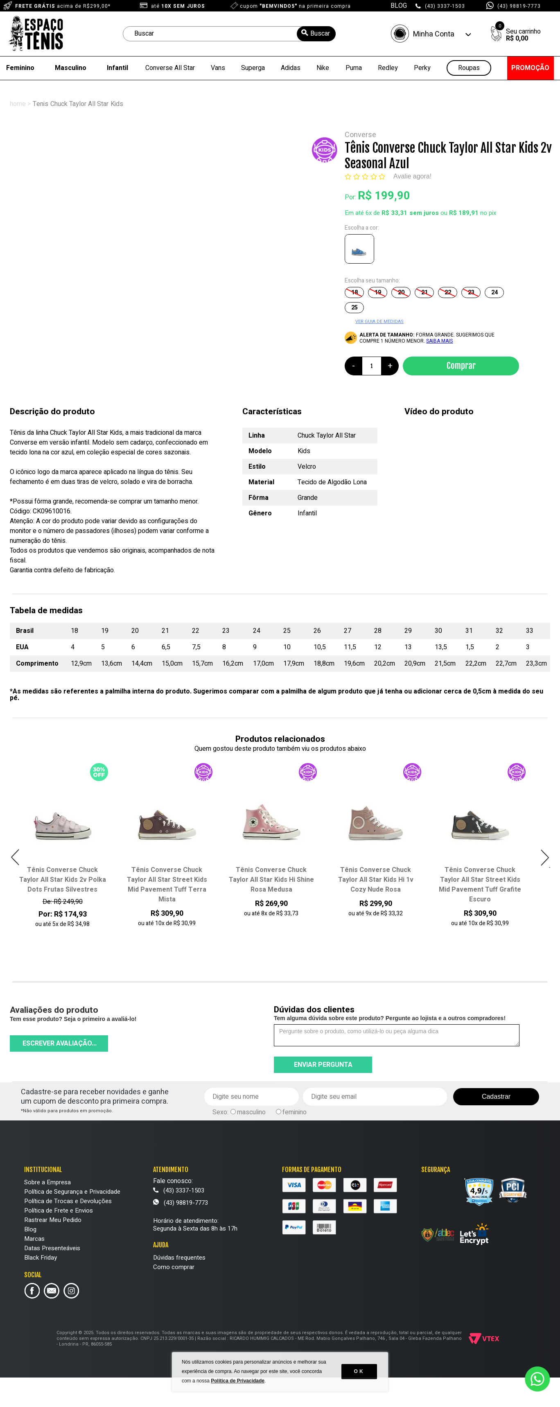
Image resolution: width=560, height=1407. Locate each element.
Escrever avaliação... (60, 1043)
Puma (353, 68)
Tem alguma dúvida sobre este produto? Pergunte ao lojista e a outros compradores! (390, 1018)
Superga (253, 68)
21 (424, 292)
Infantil (117, 68)
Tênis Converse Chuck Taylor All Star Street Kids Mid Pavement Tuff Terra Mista (167, 884)
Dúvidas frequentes (179, 1257)
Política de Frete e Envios (58, 1210)
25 (354, 307)
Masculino (70, 68)
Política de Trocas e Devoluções (68, 1201)
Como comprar (173, 1266)
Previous (15, 857)
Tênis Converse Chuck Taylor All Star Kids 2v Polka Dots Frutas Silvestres (62, 879)
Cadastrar (496, 1096)
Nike (322, 68)
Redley (388, 68)
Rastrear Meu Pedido (52, 1219)
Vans (218, 68)
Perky (422, 68)
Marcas (34, 1238)
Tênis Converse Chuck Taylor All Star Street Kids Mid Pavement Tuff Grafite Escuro (480, 884)
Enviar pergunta (323, 1065)
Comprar (461, 365)
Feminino (20, 68)
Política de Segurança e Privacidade (72, 1191)
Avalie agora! (412, 176)
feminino (294, 1112)
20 (401, 292)
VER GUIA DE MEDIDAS (379, 321)
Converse (360, 134)
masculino (251, 1112)
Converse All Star (170, 68)
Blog (30, 1229)
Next (544, 857)
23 (471, 292)
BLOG (399, 6)
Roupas (469, 68)
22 (448, 292)
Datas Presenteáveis (52, 1248)
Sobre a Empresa (47, 1182)
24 (494, 292)
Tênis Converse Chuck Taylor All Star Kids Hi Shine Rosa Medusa (271, 879)
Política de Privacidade (238, 1382)
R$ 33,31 (394, 212)
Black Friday (40, 1257)
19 (378, 292)
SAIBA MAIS (439, 341)
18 (354, 292)
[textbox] (229, 33)
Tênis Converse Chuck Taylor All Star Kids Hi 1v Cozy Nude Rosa (375, 879)
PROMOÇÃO (530, 68)
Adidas (290, 68)
